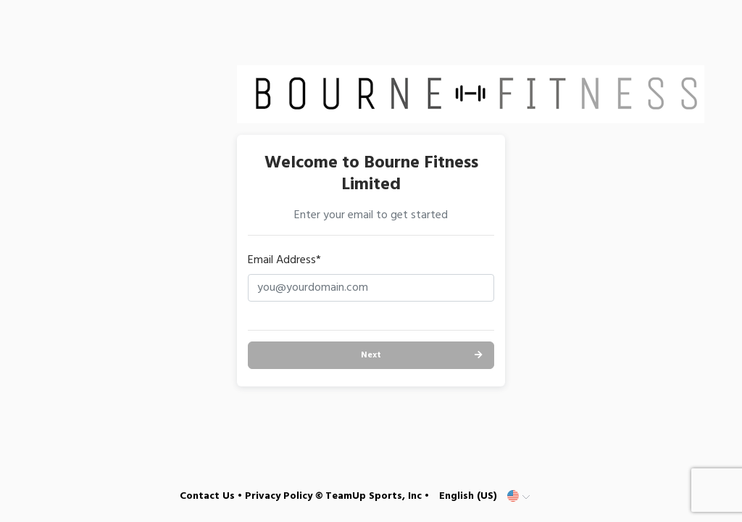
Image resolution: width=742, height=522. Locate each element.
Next (371, 355)
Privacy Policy (278, 496)
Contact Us (207, 496)
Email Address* (284, 260)
